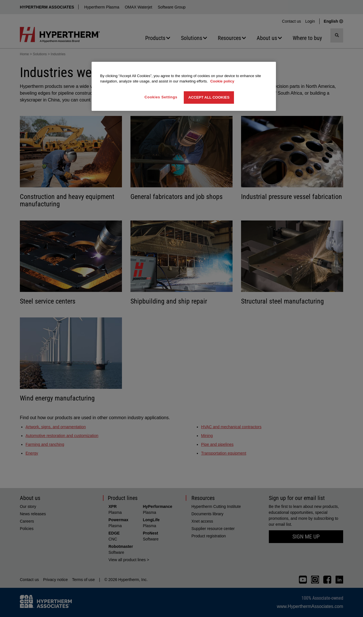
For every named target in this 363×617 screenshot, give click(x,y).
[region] (184, 86)
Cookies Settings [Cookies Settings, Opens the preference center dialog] (161, 97)
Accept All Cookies (208, 97)
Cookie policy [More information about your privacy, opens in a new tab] (222, 81)
